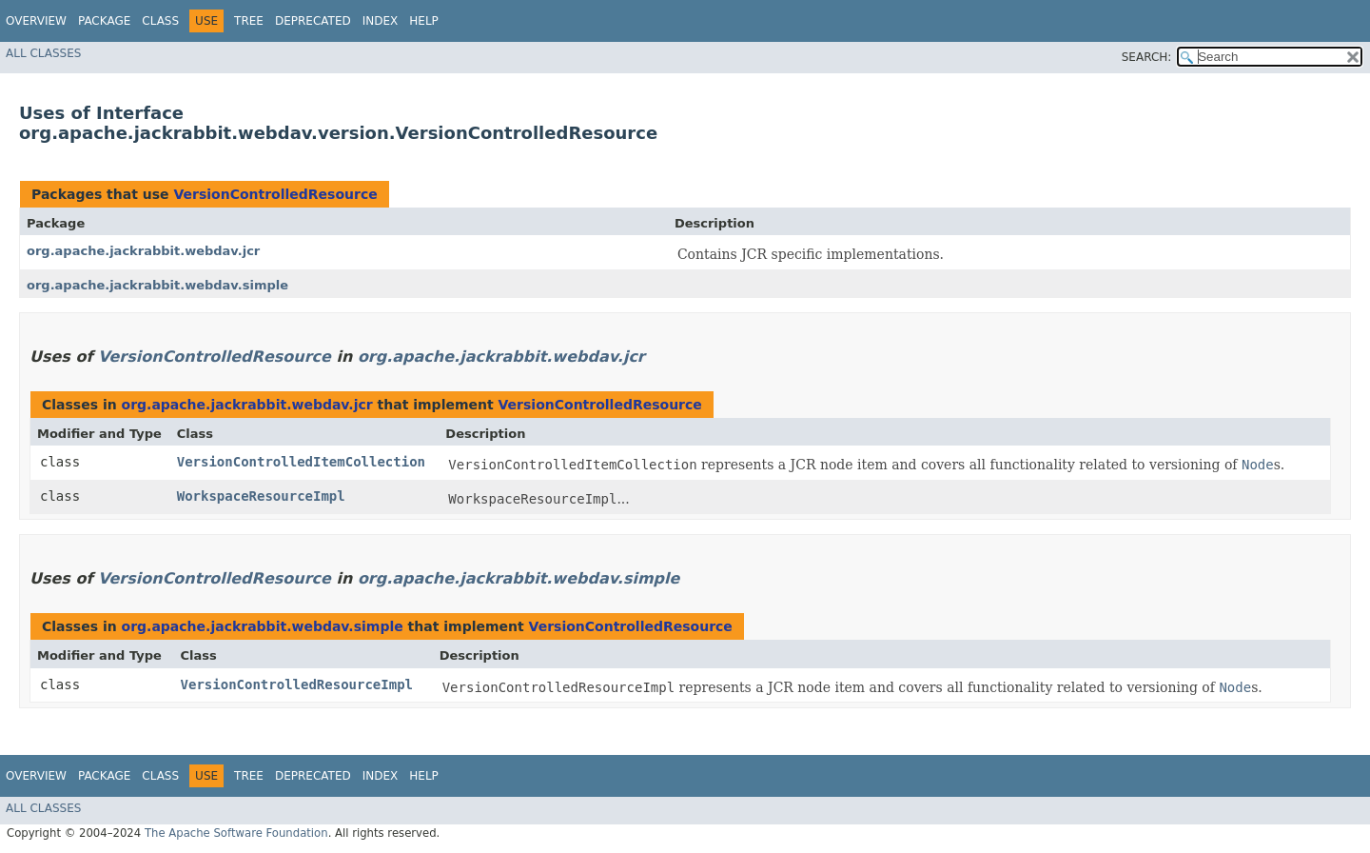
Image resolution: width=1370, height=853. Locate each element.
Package (104, 21)
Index (380, 21)
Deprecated (313, 21)
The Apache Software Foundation (236, 833)
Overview (36, 21)
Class (160, 21)
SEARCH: (1147, 57)
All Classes (43, 53)
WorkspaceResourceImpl (261, 496)
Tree (249, 21)
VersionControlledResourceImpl (297, 684)
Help (424, 21)
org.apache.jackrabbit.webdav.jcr (143, 251)
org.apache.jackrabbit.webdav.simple (157, 285)
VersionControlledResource (275, 194)
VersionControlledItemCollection (301, 461)
